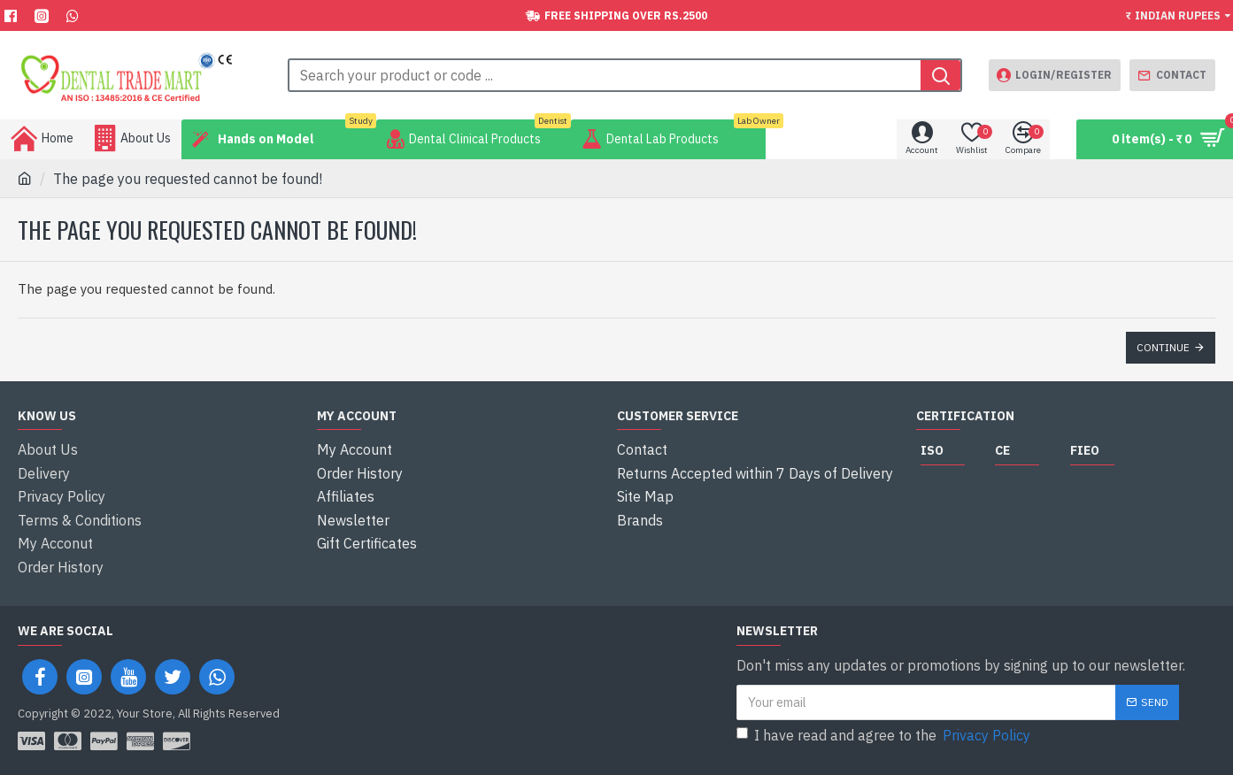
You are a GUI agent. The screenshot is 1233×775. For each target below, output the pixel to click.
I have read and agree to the (884, 722)
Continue (1163, 347)
